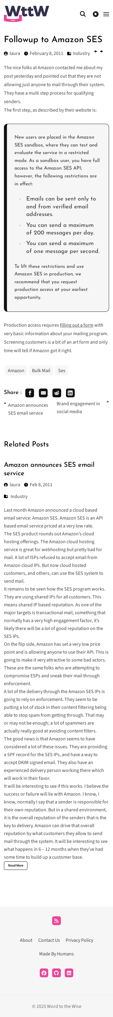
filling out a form (76, 325)
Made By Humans (56, 954)
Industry (19, 496)
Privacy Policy (79, 940)
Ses (61, 370)
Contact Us (49, 940)
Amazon (16, 370)
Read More (16, 865)
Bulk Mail (41, 370)
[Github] (56, 972)
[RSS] (56, 920)
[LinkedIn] (69, 972)
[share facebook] (29, 393)
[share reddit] (56, 393)
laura (12, 484)
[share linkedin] (70, 393)
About (26, 940)
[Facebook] (44, 972)
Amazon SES (45, 518)
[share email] (43, 393)
